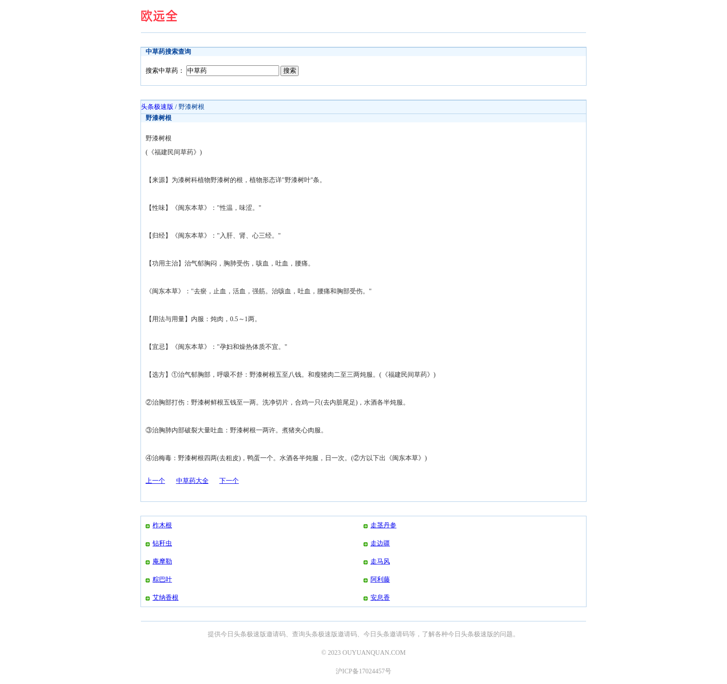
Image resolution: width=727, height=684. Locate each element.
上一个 (155, 480)
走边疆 (380, 543)
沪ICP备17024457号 (363, 671)
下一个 (229, 480)
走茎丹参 (383, 525)
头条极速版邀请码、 (334, 634)
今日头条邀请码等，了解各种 (406, 634)
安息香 (380, 597)
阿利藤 (380, 579)
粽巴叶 (162, 579)
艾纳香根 (166, 597)
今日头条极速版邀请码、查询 (263, 634)
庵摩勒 (162, 561)
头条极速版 (157, 106)
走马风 (380, 561)
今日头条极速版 (470, 634)
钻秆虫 (162, 543)
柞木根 (162, 525)
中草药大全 (192, 480)
